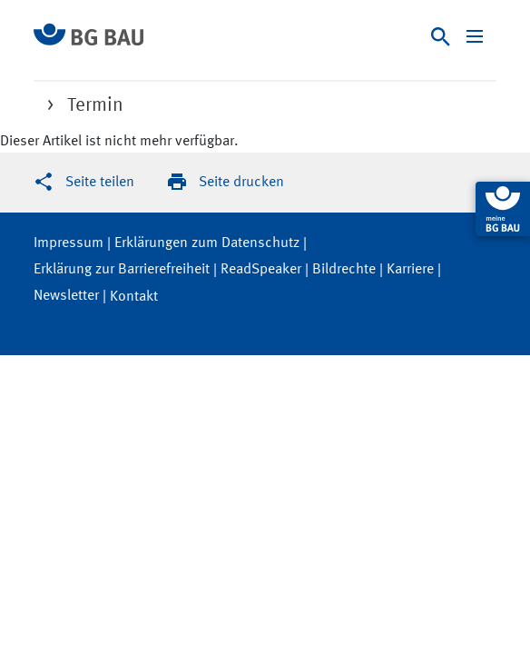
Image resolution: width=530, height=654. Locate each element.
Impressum (68, 243)
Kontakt (134, 297)
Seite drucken (241, 182)
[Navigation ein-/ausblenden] (474, 36)
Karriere (410, 270)
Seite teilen (99, 182)
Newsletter (66, 296)
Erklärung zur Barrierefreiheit (122, 270)
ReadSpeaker (261, 270)
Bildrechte (344, 270)
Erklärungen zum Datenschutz (206, 243)
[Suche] (440, 36)
